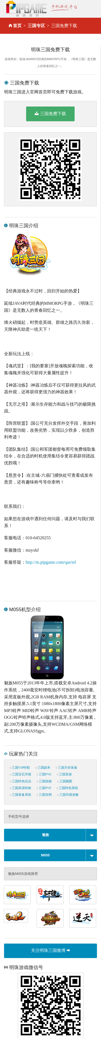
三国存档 (44, 795)
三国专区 (36, 25)
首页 (17, 25)
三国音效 (64, 774)
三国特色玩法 (20, 781)
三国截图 (64, 781)
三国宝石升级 (20, 774)
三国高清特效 (20, 788)
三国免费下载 (50, 113)
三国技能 (44, 781)
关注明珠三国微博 (50, 950)
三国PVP (44, 788)
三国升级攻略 (68, 795)
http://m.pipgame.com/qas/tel (51, 562)
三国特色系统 (67, 788)
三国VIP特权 (20, 767)
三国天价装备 (66, 767)
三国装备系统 (20, 795)
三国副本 (42, 767)
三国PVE (44, 774)
